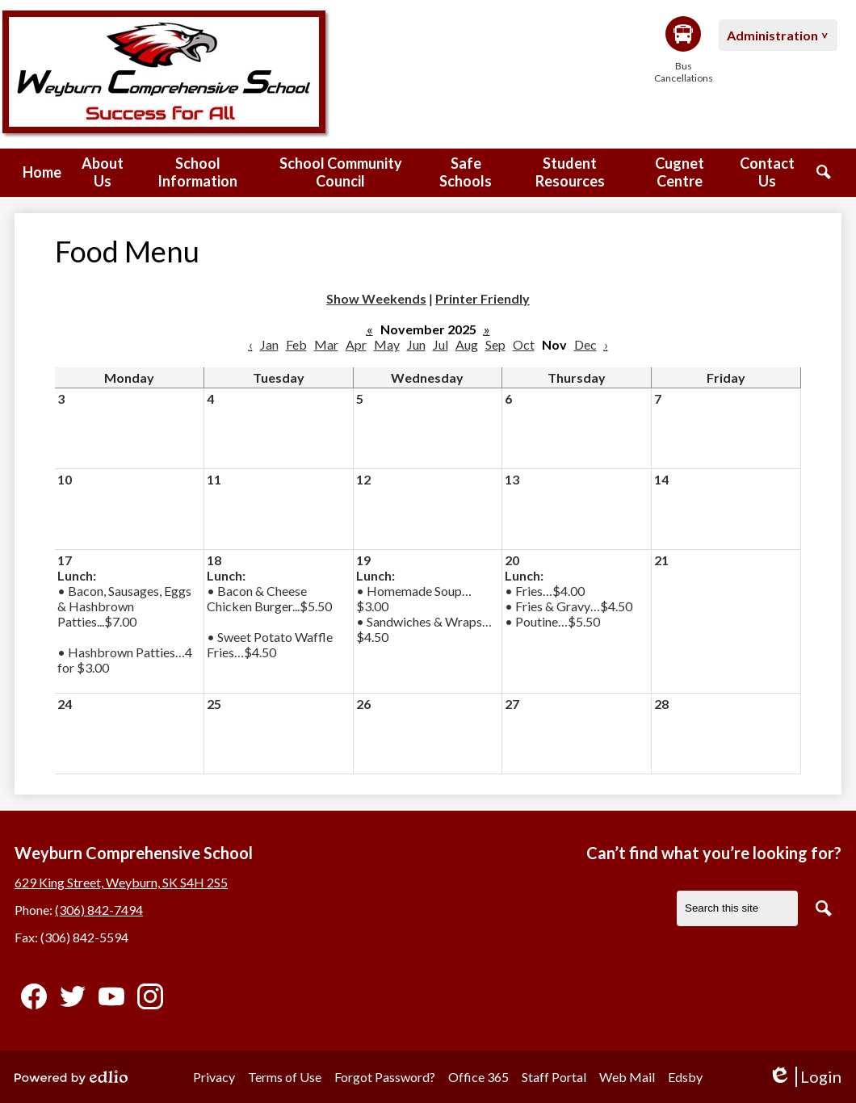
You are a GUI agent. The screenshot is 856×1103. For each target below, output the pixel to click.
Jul (440, 344)
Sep (495, 344)
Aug (466, 344)
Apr (356, 344)
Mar (326, 344)
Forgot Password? (384, 1076)
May (387, 344)
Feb (296, 344)
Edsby (685, 1076)
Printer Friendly (482, 298)
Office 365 (478, 1076)
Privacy (214, 1076)
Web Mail (627, 1076)
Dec (585, 344)
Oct (524, 344)
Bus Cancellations (683, 50)
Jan (269, 344)
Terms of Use (284, 1076)
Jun (416, 344)
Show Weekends (376, 298)
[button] (102, 173)
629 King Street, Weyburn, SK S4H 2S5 (121, 882)
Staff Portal (554, 1076)
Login (804, 1077)
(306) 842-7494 (99, 909)
